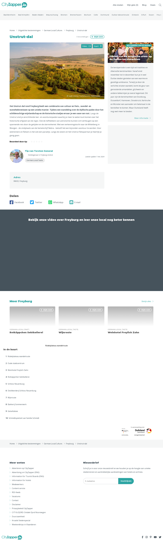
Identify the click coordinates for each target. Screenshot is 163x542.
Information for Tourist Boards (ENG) (28, 476)
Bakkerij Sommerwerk (16, 404)
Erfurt (143, 15)
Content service (18, 488)
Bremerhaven (75, 15)
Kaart (98, 46)
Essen (151, 15)
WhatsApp (55, 202)
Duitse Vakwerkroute (120, 15)
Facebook (17, 202)
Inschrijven (126, 481)
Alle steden (118, 5)
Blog (144, 5)
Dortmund (105, 15)
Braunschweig (52, 15)
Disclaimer (16, 504)
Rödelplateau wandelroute (18, 356)
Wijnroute (11, 397)
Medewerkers (18, 484)
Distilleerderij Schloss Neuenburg (21, 391)
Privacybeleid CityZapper (22, 508)
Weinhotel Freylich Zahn (17, 370)
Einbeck (135, 15)
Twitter (36, 202)
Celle (96, 15)
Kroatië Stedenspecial (21, 520)
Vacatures (16, 496)
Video (86, 46)
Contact (15, 500)
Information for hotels (21, 480)
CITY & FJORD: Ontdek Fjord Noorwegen (29, 512)
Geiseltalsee (12, 411)
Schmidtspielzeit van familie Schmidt (22, 418)
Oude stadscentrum (15, 363)
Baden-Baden (37, 15)
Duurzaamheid (18, 516)
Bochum (87, 15)
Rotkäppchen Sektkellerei (17, 377)
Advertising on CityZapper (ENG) (25, 472)
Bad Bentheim (9, 15)
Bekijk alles (146, 301)
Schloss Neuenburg (15, 384)
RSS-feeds (16, 492)
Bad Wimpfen (23, 15)
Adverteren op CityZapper (23, 468)
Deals (152, 5)
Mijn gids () (132, 5)
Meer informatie (141, 118)
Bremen (64, 15)
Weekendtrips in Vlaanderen (24, 524)
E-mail (75, 202)
